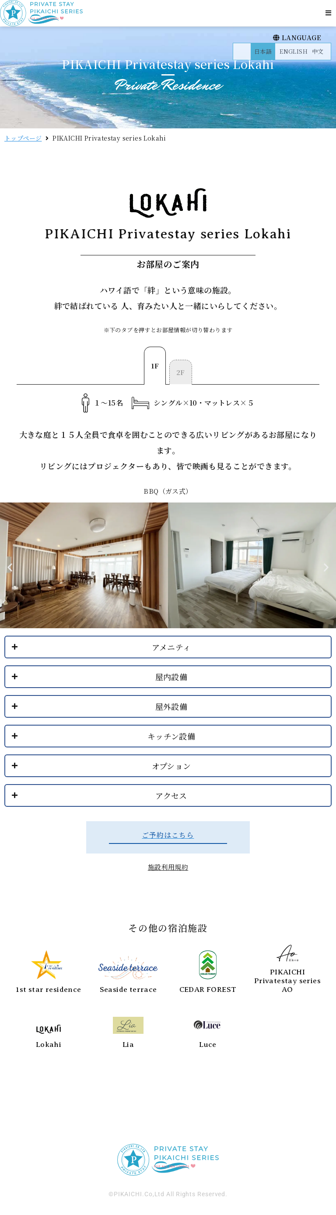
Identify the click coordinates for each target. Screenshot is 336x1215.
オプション (171, 765)
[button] (328, 13)
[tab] (155, 366)
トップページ (23, 138)
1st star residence (48, 989)
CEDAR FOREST (208, 989)
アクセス (171, 795)
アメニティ (171, 647)
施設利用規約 (168, 866)
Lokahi (48, 1044)
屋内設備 (171, 676)
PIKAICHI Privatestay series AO (287, 981)
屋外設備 (171, 706)
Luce (208, 1044)
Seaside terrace (128, 989)
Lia (128, 1044)
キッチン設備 (171, 736)
